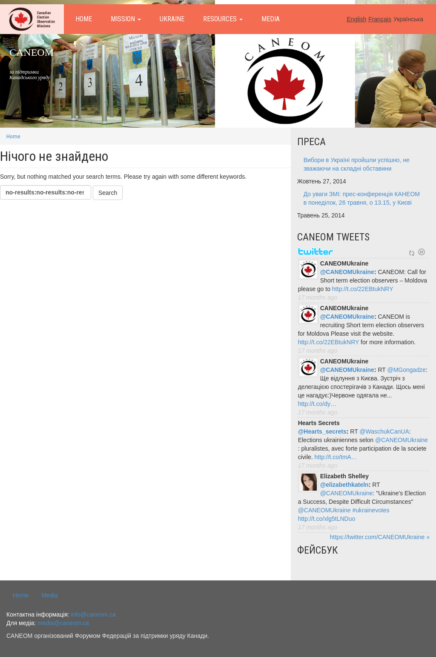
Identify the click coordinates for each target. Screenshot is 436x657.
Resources (223, 19)
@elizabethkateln (344, 484)
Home (83, 19)
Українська (408, 19)
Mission (126, 19)
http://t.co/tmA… (336, 457)
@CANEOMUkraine (347, 272)
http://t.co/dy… (317, 403)
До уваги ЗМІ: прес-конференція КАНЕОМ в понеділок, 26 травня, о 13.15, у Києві (362, 198)
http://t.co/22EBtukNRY (362, 289)
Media (270, 19)
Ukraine (172, 19)
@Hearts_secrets (322, 431)
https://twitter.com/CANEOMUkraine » (380, 537)
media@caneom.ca (63, 623)
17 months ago (318, 297)
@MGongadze (406, 369)
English (356, 19)
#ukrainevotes (370, 510)
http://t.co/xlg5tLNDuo (327, 518)
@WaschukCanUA (384, 431)
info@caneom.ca (93, 614)
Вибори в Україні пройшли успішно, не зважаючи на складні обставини (357, 164)
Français (379, 19)
